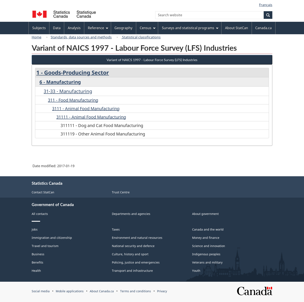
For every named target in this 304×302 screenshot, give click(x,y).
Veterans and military (207, 262)
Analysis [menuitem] (74, 28)
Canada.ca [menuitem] (263, 28)
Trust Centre (121, 192)
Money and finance (205, 238)
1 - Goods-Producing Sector (72, 72)
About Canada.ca (102, 291)
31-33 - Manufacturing (68, 91)
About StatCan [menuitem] (236, 28)
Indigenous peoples (206, 254)
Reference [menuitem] (98, 28)
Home (36, 37)
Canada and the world (208, 229)
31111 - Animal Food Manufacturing (91, 117)
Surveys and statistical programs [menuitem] (190, 28)
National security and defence (133, 246)
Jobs (35, 229)
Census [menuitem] (147, 28)
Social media (41, 291)
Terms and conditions (135, 291)
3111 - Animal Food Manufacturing (85, 108)
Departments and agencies (131, 214)
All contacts (40, 214)
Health (36, 271)
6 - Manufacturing (60, 82)
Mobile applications (70, 291)
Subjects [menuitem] (39, 28)
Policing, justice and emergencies (136, 262)
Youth (196, 271)
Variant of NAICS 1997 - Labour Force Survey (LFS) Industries (152, 60)
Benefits (37, 262)
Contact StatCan (43, 192)
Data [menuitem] (57, 28)
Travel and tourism (45, 246)
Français (265, 5)
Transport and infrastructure (132, 271)
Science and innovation (208, 246)
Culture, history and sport (130, 254)
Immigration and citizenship (52, 238)
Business (38, 254)
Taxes (116, 229)
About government (205, 214)
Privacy (162, 291)
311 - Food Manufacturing (73, 100)
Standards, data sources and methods (81, 37)
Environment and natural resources (137, 238)
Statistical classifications (141, 37)
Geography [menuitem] (123, 28)
